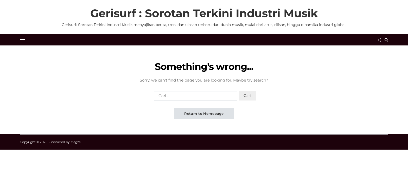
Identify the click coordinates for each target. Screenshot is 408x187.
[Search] (386, 40)
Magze (76, 142)
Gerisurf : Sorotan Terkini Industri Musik (204, 13)
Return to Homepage (204, 113)
